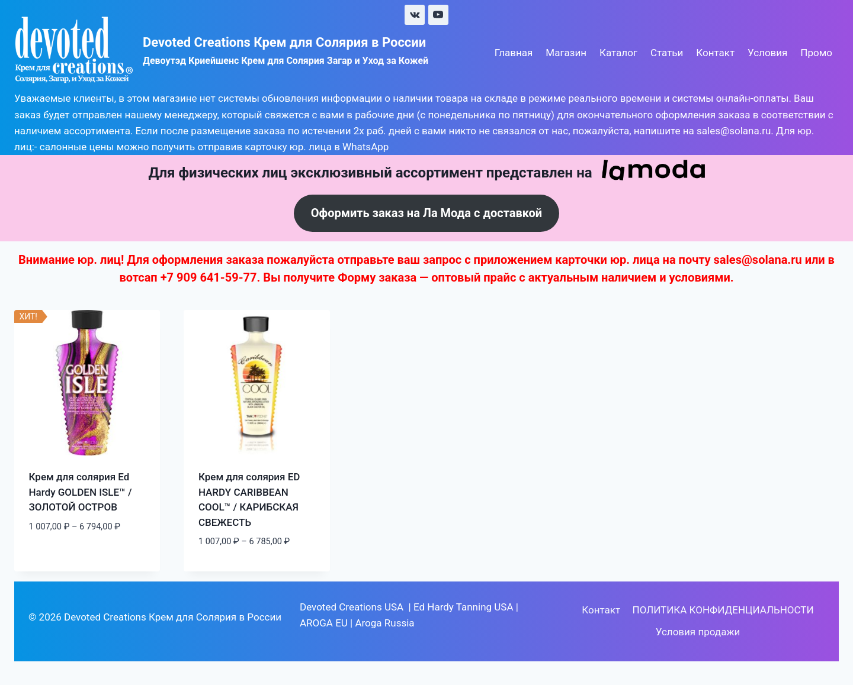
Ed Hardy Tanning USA (463, 607)
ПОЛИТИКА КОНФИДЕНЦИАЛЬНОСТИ (723, 610)
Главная (514, 53)
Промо (816, 53)
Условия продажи (698, 632)
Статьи (666, 53)
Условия (767, 53)
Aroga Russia (384, 623)
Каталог (618, 53)
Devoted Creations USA (351, 607)
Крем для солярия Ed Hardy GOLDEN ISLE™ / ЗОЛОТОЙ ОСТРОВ (80, 492)
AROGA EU (324, 623)
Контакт (715, 53)
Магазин (566, 53)
